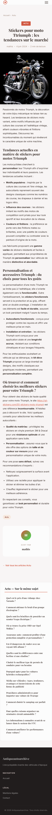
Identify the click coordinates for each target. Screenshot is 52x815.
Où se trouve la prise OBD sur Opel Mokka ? (23, 627)
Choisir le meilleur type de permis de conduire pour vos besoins (24, 664)
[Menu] (46, 2)
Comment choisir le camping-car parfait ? (25, 703)
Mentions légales (10, 793)
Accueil (6, 15)
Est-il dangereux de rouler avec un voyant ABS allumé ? (23, 645)
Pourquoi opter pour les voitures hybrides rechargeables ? (22, 673)
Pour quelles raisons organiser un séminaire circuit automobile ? (22, 712)
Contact (6, 798)
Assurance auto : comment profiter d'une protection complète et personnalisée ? (25, 636)
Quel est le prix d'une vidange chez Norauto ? (23, 599)
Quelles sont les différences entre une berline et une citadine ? (24, 654)
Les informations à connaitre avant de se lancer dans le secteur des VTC (25, 722)
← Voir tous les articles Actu (17, 565)
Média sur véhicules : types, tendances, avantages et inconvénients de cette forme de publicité (25, 683)
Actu (14, 15)
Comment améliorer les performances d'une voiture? (24, 731)
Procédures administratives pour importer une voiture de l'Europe (22, 694)
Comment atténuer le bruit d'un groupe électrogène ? (25, 609)
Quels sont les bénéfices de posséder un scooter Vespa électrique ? (25, 618)
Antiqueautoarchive (16, 759)
